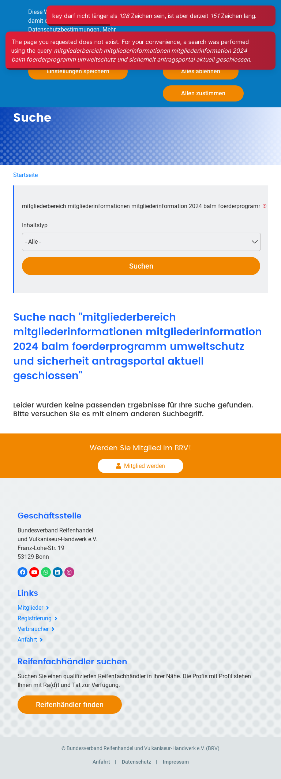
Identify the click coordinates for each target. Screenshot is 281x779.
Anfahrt (27, 639)
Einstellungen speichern (77, 71)
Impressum (176, 762)
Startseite (25, 174)
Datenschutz (136, 762)
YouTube (38, 572)
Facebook (26, 572)
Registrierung (35, 618)
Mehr (109, 29)
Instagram (73, 572)
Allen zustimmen (203, 93)
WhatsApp (49, 572)
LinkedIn (61, 572)
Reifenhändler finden (70, 704)
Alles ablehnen (200, 71)
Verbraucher (33, 628)
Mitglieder (30, 607)
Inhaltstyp (35, 225)
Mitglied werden (144, 465)
